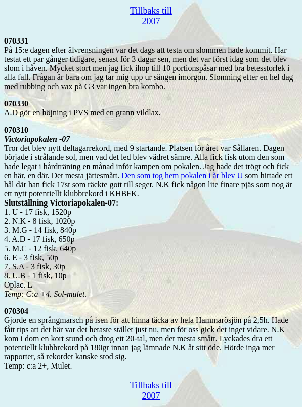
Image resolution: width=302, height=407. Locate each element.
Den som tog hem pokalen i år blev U (182, 175)
